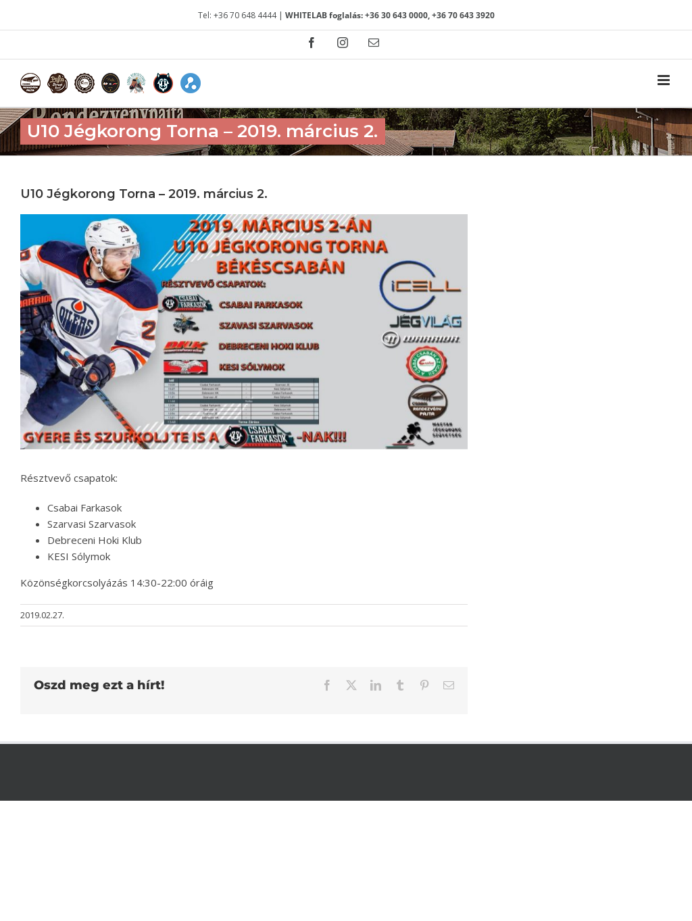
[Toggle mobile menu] (665, 80)
